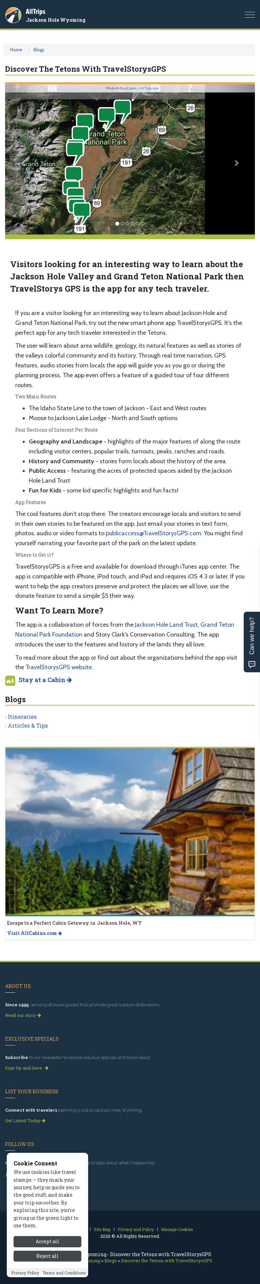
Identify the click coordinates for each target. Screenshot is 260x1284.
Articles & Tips (28, 725)
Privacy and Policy (136, 1229)
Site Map (102, 1229)
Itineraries (22, 716)
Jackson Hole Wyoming (55, 20)
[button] (24, 159)
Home (16, 49)
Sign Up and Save (26, 1068)
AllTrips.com (149, 88)
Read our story (23, 1015)
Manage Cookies (177, 1229)
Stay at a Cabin (45, 680)
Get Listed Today (25, 1120)
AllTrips (35, 11)
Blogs (39, 49)
